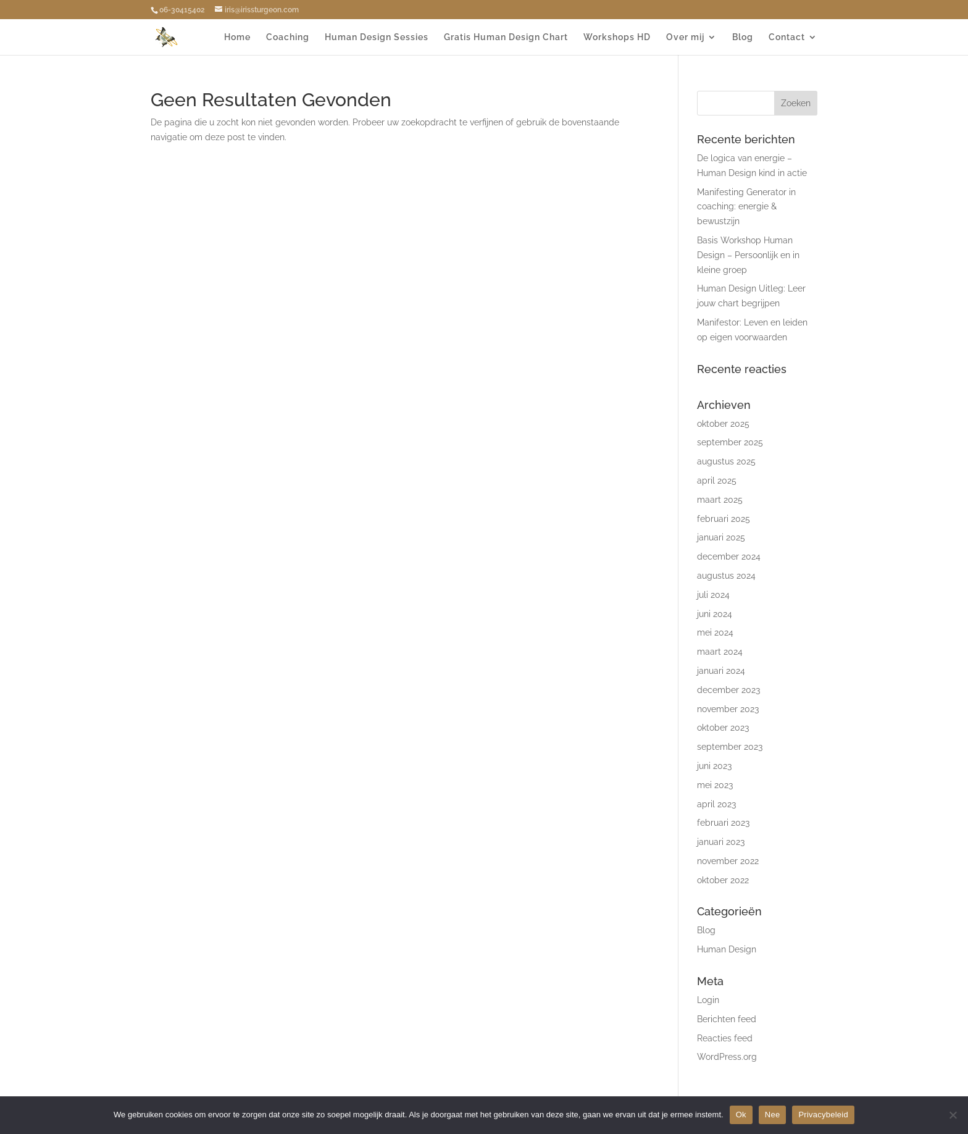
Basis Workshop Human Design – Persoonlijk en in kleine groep (748, 255)
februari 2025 (723, 519)
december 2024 (729, 556)
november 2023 (728, 709)
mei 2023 (715, 785)
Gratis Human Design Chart (506, 37)
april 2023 (716, 804)
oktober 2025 (723, 424)
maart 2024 (720, 652)
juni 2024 (714, 614)
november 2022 (728, 861)
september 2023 (729, 747)
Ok (741, 1114)
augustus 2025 (726, 461)
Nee (772, 1114)
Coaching (287, 37)
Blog (742, 37)
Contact (787, 37)
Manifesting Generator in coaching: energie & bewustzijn (746, 207)
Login (708, 1000)
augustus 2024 (726, 576)
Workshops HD (617, 37)
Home (237, 37)
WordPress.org (727, 1057)
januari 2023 (721, 842)
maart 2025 (720, 500)
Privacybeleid (823, 1114)
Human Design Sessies (376, 37)
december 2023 (728, 690)
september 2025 (730, 442)
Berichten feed (726, 1019)
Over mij (685, 37)
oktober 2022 (723, 880)
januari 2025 (721, 537)
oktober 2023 (723, 728)
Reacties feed (725, 1038)
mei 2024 (715, 632)
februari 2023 (723, 823)
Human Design (726, 949)
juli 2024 (713, 595)
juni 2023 (714, 766)
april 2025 (716, 480)
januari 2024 (721, 671)
